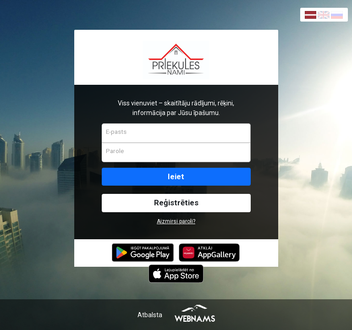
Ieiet (176, 176)
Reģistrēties (176, 202)
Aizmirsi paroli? (176, 221)
